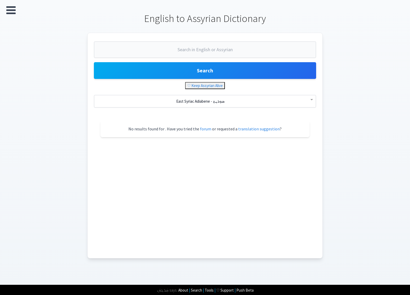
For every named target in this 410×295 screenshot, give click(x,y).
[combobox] (205, 51)
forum (205, 128)
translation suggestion (259, 128)
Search (205, 70)
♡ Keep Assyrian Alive (205, 85)
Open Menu (11, 10)
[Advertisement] (211, 189)
